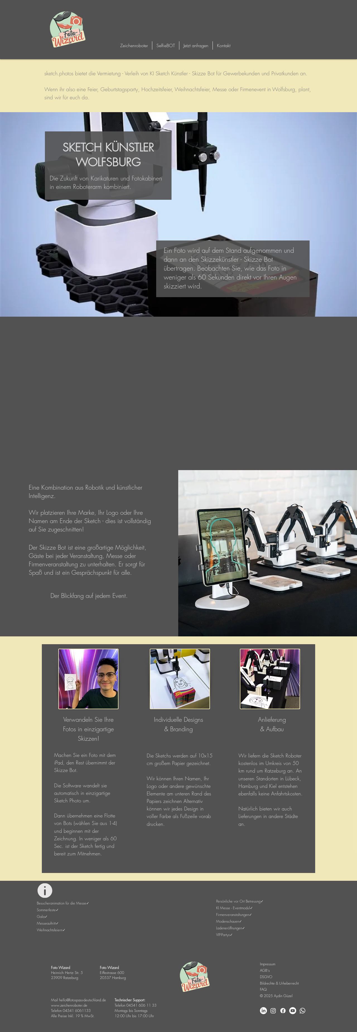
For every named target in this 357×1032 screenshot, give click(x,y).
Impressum (267, 963)
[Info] (45, 890)
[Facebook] (282, 1010)
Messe (220, 89)
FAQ (263, 989)
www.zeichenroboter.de (69, 1005)
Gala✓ (42, 916)
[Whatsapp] (302, 1010)
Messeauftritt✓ (48, 923)
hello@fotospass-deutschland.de (82, 999)
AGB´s (265, 970)
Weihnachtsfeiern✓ (51, 929)
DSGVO (266, 976)
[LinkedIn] (263, 1010)
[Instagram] (273, 1010)
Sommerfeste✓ (48, 909)
